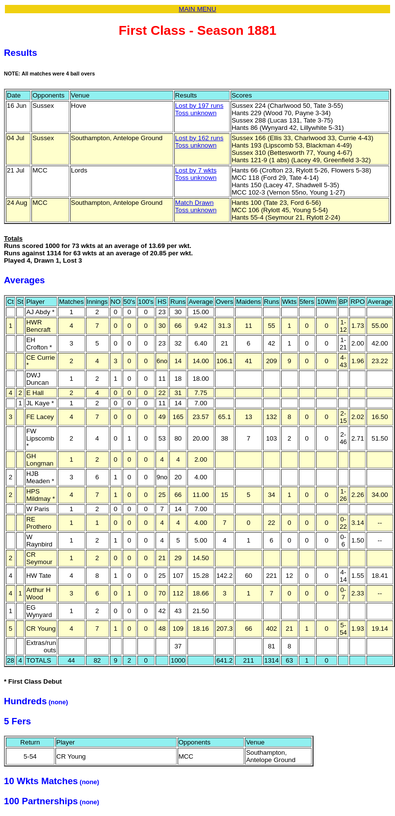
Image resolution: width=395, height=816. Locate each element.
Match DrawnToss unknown (195, 206)
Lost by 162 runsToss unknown (199, 141)
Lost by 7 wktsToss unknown (195, 174)
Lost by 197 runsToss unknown (199, 109)
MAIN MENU (197, 9)
